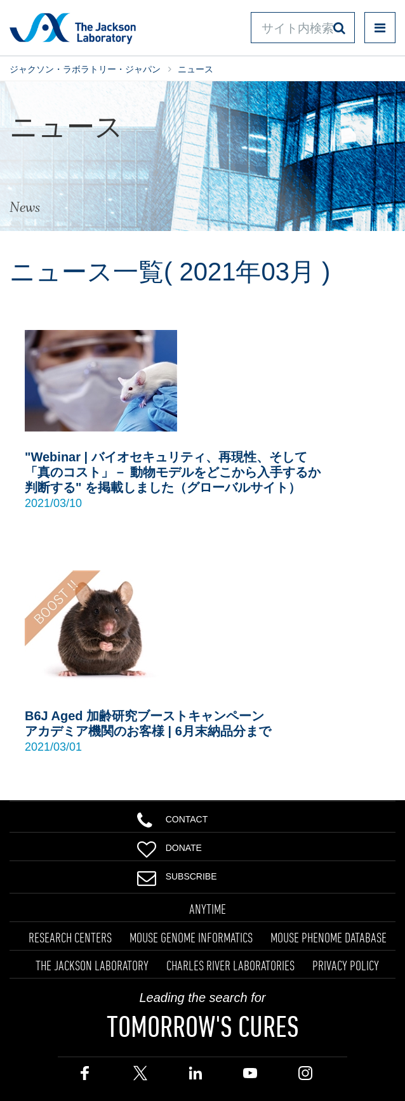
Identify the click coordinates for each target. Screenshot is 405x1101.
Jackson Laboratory (73, 27)
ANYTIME (207, 908)
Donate (169, 847)
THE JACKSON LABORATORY (92, 965)
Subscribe (177, 875)
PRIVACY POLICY (345, 965)
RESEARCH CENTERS (70, 937)
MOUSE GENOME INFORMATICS (191, 937)
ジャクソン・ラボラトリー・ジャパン (85, 69)
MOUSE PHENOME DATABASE (328, 937)
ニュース (195, 69)
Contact (172, 818)
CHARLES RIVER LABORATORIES (230, 965)
